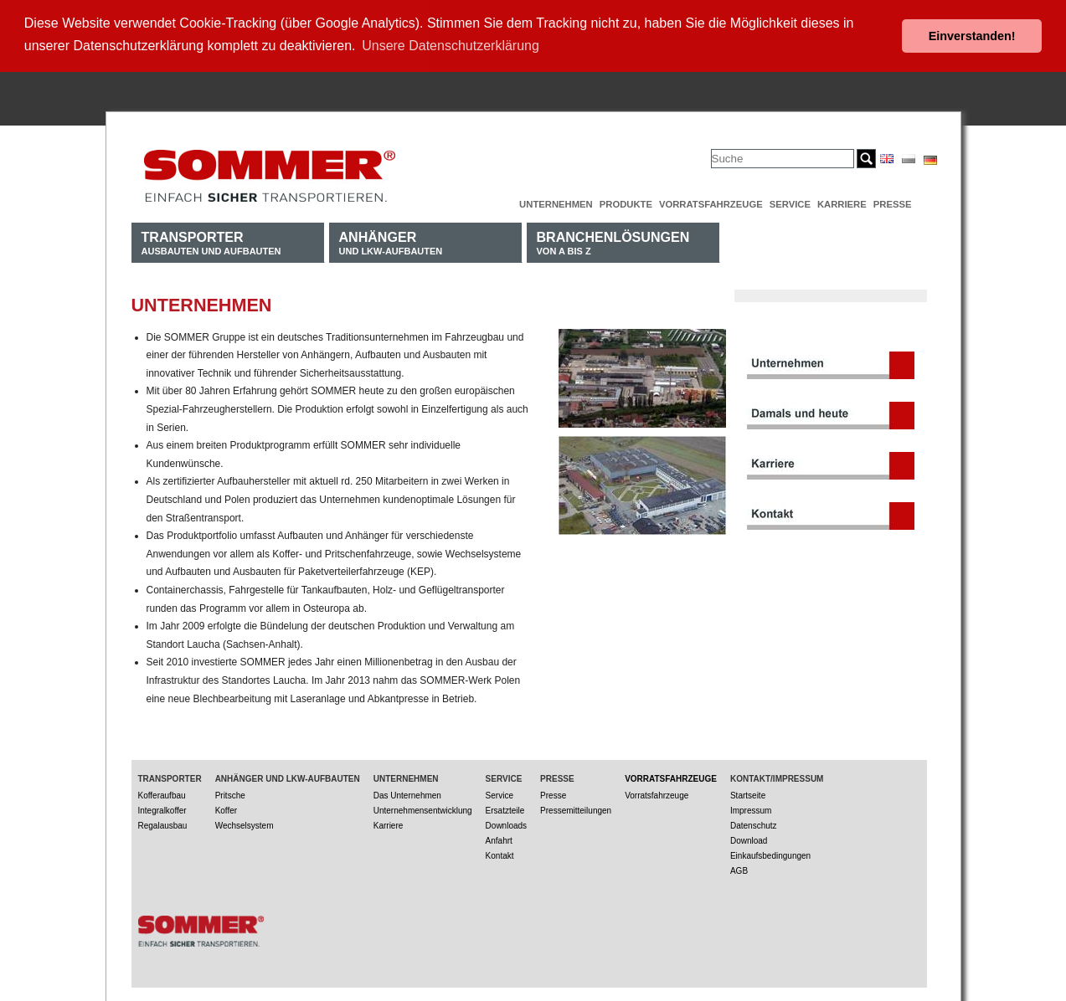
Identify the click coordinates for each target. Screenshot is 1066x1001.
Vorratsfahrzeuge (711, 203)
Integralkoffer (162, 808)
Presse (892, 203)
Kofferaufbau (162, 793)
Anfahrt (499, 838)
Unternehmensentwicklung (422, 808)
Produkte (626, 203)
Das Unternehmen (407, 793)
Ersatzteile (505, 808)
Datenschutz (753, 823)
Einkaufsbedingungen (770, 853)
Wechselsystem (244, 823)
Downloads (506, 823)
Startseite (747, 793)
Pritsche (230, 793)
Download (748, 838)
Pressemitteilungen (575, 808)
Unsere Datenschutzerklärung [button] (450, 45)
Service (790, 203)
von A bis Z (613, 241)
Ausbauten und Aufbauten (211, 241)
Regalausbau (163, 823)
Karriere (842, 203)
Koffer (226, 808)
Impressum (750, 808)
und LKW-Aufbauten (391, 241)
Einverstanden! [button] (972, 36)
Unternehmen (556, 203)
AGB (739, 868)
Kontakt (500, 853)
